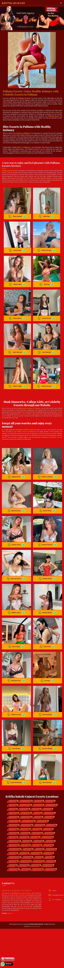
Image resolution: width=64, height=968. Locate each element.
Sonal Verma (46, 312)
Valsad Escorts (49, 835)
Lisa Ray (47, 659)
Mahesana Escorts (41, 795)
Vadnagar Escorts (25, 835)
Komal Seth (17, 247)
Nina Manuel (47, 756)
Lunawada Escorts (13, 795)
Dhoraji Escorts (47, 783)
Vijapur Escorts (35, 839)
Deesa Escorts (35, 783)
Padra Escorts (24, 807)
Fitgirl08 (10, 887)
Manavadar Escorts (25, 799)
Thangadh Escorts (35, 827)
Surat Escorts (12, 827)
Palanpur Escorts (36, 807)
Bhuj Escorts (12, 783)
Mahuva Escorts (13, 799)
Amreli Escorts (38, 775)
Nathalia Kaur (16, 659)
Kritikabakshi (13, 3)
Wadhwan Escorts (37, 843)
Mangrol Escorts (51, 799)
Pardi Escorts (12, 811)
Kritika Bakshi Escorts (35, 900)
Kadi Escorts (37, 787)
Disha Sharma (46, 247)
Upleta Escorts (12, 835)
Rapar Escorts (24, 819)
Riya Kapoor (17, 312)
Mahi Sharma (17, 344)
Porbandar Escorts (46, 811)
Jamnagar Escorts (25, 787)
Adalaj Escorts (12, 775)
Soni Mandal (46, 344)
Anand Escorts (49, 775)
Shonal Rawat (47, 691)
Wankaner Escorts (50, 843)
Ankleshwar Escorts (24, 779)
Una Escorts (38, 831)
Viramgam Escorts (47, 839)
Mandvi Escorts (38, 799)
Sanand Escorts (47, 819)
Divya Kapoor (17, 215)
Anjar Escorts (12, 779)
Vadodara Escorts (37, 835)
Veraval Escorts (23, 839)
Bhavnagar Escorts (50, 779)
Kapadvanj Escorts (48, 787)
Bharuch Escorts (38, 779)
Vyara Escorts (25, 843)
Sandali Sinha (47, 562)
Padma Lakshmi (47, 465)
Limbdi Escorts (48, 791)
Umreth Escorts (27, 831)
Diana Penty (47, 497)
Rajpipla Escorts (38, 815)
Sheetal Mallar (47, 594)
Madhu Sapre (16, 594)
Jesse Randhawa (16, 756)
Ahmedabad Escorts (25, 775)
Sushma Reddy (47, 724)
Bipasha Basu (16, 497)
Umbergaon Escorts (14, 831)
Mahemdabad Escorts (27, 795)
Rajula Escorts (49, 815)
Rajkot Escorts (26, 815)
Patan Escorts (23, 811)
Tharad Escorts (47, 827)
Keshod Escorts (12, 791)
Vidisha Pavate (16, 691)
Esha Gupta (16, 627)
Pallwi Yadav (17, 376)
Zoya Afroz (47, 627)
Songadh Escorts (50, 823)
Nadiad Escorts (47, 803)
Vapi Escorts (12, 839)
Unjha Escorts (48, 831)
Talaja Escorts (23, 827)
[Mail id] (50, 873)
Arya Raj (46, 279)
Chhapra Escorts (23, 783)
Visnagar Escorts (13, 843)
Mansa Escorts (12, 803)
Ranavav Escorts (13, 819)
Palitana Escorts (48, 807)
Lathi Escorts (37, 791)
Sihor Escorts (38, 823)
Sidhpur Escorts (27, 823)
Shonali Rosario (47, 530)
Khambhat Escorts (25, 791)
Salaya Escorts (36, 819)
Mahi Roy (46, 215)
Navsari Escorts (13, 807)
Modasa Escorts (24, 803)
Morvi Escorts (36, 803)
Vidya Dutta (17, 279)
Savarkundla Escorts (14, 823)
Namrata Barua (16, 562)
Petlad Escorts (34, 811)
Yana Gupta (16, 724)
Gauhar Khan (16, 530)
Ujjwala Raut (16, 465)
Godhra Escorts (13, 787)
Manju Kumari (46, 376)
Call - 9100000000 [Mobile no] (56, 873)
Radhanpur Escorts (13, 815)
